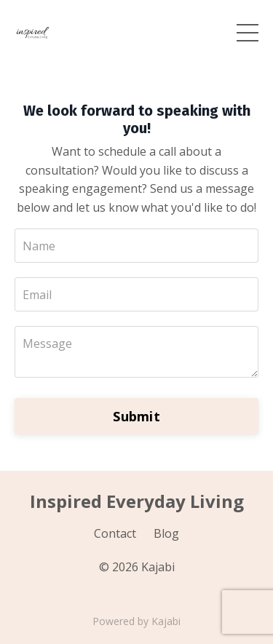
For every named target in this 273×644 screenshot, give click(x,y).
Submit (136, 416)
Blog (166, 533)
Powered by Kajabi (136, 621)
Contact (115, 533)
